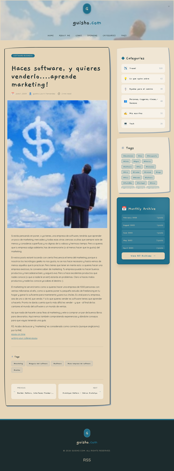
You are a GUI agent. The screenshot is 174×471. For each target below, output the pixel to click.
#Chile (126, 161)
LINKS (79, 35)
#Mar (138, 167)
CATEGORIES (109, 35)
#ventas (17, 370)
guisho (87, 442)
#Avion (152, 183)
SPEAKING (92, 35)
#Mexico (147, 161)
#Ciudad (136, 172)
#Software (127, 167)
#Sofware (149, 178)
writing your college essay (24, 338)
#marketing (18, 363)
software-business (22, 56)
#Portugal (141, 183)
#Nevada (136, 178)
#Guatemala (128, 156)
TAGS (123, 35)
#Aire (125, 172)
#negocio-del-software (38, 363)
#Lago (158, 172)
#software (57, 363)
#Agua (136, 161)
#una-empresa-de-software (79, 363)
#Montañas (127, 183)
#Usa (140, 156)
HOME (51, 35)
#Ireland (147, 172)
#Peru (125, 178)
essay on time (18, 334)
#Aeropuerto (152, 156)
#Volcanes (150, 167)
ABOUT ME (64, 35)
